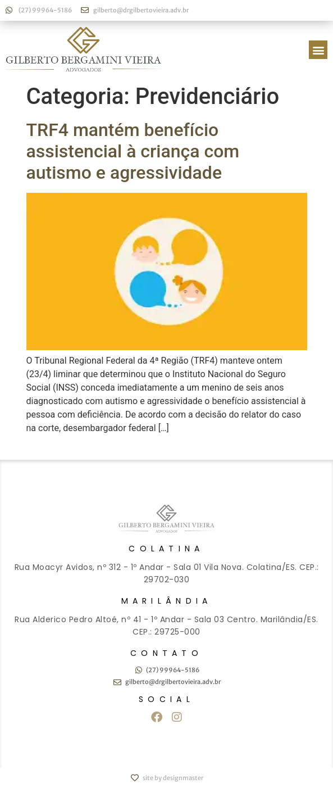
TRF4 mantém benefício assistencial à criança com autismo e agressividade (133, 151)
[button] (318, 49)
